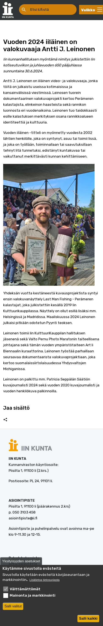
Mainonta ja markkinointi (32, 596)
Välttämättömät (25, 590)
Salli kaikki (88, 620)
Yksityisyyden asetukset (21, 562)
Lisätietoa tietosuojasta (44, 581)
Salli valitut (13, 607)
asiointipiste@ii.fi (23, 518)
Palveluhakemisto (24, 558)
